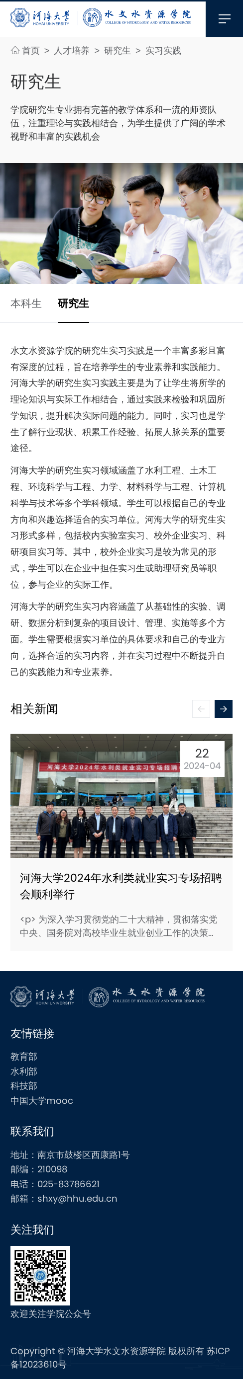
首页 (26, 50)
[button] (224, 709)
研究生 (118, 50)
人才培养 (73, 50)
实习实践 (163, 50)
